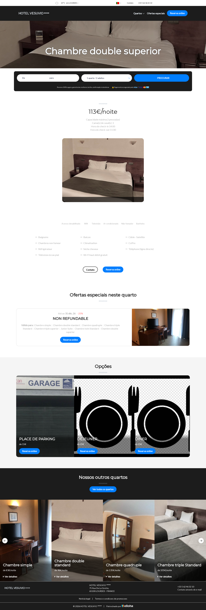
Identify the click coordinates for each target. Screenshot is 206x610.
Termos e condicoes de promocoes (111, 598)
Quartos (139, 13)
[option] (103, 327)
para (52, 78)
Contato (90, 269)
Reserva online (177, 13)
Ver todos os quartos (103, 489)
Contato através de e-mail (188, 589)
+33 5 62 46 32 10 (184, 586)
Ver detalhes (10, 576)
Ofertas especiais (156, 13)
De (23, 78)
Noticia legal (84, 598)
